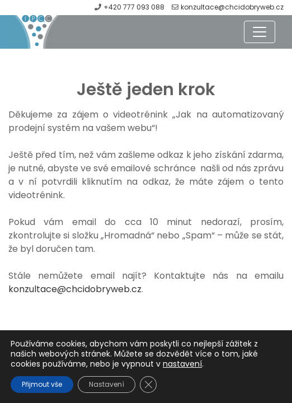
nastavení (182, 364)
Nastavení (106, 384)
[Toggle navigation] (259, 32)
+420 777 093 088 (134, 7)
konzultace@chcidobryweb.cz (232, 7)
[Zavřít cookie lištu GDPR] (148, 384)
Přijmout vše (42, 384)
